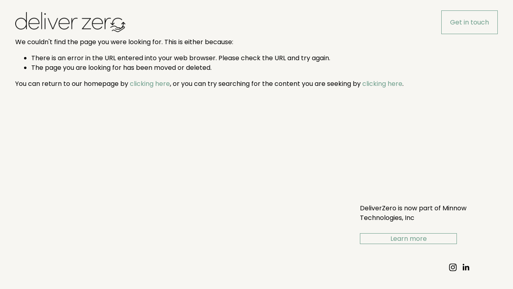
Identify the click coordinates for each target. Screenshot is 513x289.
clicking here (150, 83)
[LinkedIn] (466, 267)
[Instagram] (453, 267)
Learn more (408, 238)
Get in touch (469, 22)
